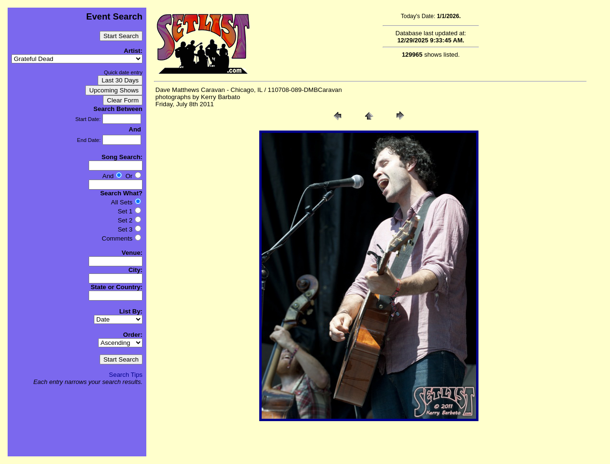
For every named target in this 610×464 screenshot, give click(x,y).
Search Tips (125, 374)
